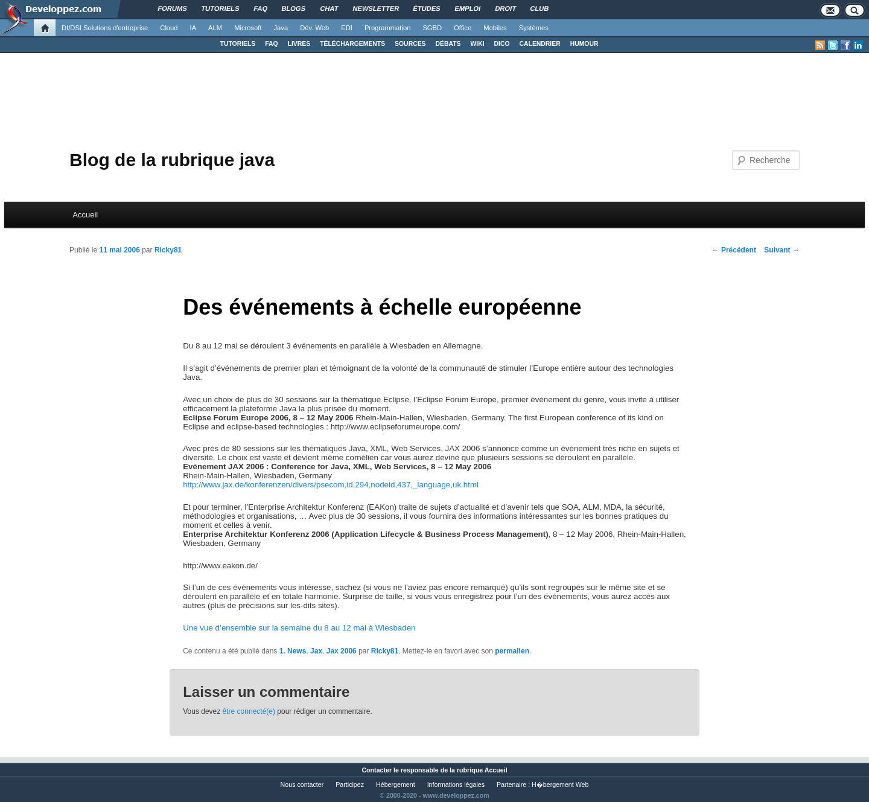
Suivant (782, 250)
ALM (215, 27)
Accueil (85, 214)
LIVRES (299, 43)
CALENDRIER (540, 43)
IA (193, 27)
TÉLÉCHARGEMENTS (352, 43)
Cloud (168, 27)
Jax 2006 (341, 651)
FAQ (271, 43)
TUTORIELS (238, 43)
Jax (316, 651)
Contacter (376, 770)
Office (462, 27)
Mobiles (495, 27)
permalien (512, 651)
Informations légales (456, 784)
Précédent (734, 250)
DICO (502, 43)
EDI (346, 27)
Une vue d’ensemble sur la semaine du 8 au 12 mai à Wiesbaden (299, 627)
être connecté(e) (249, 711)
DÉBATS (448, 43)
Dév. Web (314, 27)
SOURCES (410, 43)
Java (281, 27)
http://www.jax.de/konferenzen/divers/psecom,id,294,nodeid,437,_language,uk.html (331, 484)
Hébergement (395, 784)
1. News (293, 651)
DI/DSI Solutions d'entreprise (105, 27)
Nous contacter (302, 784)
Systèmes (534, 27)
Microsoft (247, 27)
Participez (350, 784)
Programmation (387, 27)
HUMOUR (584, 43)
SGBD (432, 27)
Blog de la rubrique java (172, 160)
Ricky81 (168, 250)
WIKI (477, 43)
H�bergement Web (560, 784)
